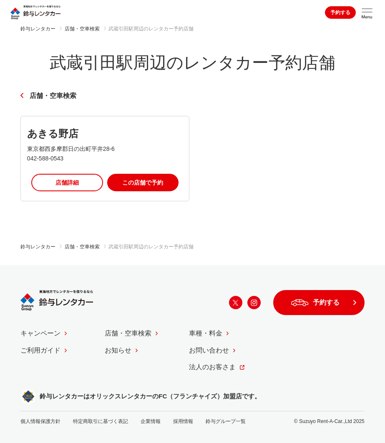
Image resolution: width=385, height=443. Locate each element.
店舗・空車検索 (53, 95)
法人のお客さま (212, 366)
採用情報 (183, 421)
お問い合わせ (209, 350)
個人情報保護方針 (40, 421)
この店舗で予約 (142, 182)
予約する (340, 12)
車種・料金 (205, 333)
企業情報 (151, 421)
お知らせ (118, 350)
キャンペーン (40, 333)
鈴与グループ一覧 (226, 421)
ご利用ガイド (40, 350)
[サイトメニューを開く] (367, 12)
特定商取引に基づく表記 (100, 421)
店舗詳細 (67, 182)
